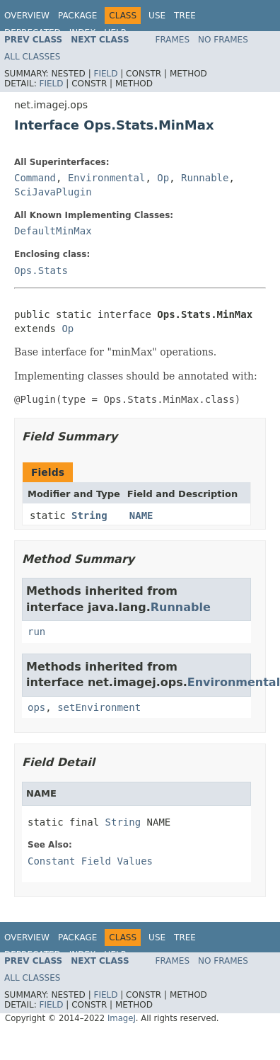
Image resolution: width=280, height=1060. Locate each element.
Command (35, 177)
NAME (141, 515)
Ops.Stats (41, 270)
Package (77, 16)
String (89, 515)
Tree (185, 16)
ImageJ (121, 1018)
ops (36, 707)
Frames (173, 40)
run (36, 631)
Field (105, 74)
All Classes (32, 57)
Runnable (204, 177)
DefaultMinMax (53, 230)
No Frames (223, 40)
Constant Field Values (90, 861)
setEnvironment (99, 707)
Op (163, 177)
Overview (26, 16)
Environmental (107, 177)
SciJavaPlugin (53, 192)
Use (156, 16)
